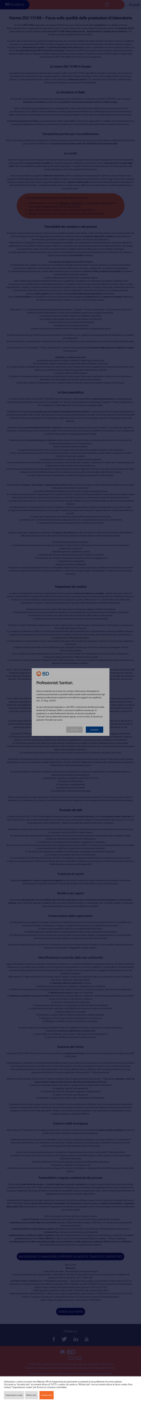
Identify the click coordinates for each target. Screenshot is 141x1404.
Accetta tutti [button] (46, 1395)
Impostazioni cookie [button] (14, 1395)
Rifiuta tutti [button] (31, 1395)
